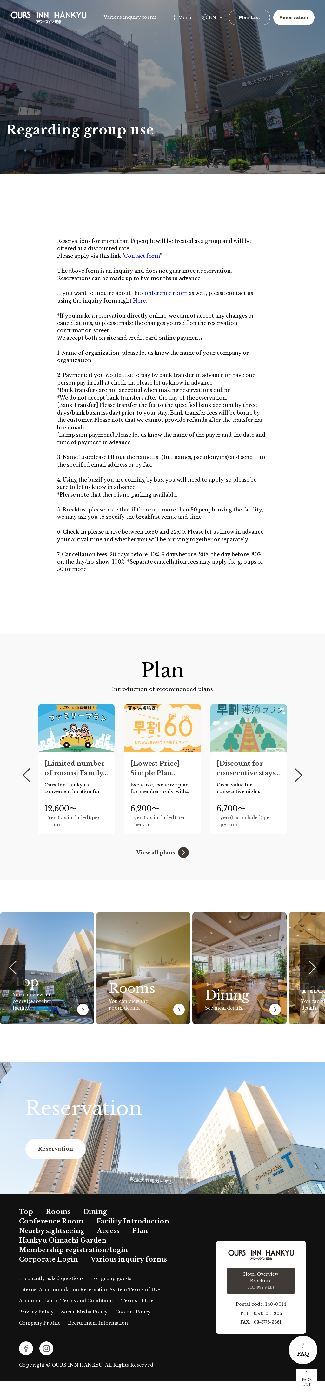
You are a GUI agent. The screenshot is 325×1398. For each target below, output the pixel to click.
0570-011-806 (268, 1331)
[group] (76, 787)
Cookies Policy (133, 1329)
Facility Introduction (132, 1238)
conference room (171, 295)
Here (143, 302)
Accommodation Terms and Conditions (66, 1318)
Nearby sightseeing (51, 1248)
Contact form (147, 256)
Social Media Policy (84, 1329)
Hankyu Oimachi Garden (62, 1258)
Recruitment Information (98, 1340)
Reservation (293, 17)
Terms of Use (137, 1318)
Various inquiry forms (129, 17)
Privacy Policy (36, 1329)
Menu (184, 17)
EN (212, 17)
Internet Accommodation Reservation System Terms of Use (89, 1307)
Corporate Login (48, 1277)
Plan (140, 1248)
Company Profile (39, 1340)
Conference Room (51, 1238)
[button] (26, 793)
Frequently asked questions (51, 1296)
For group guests (111, 1296)
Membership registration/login (73, 1267)
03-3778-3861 (268, 1339)
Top (26, 1229)
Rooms (58, 1229)
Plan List (248, 17)
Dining (95, 1229)
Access (108, 1248)
